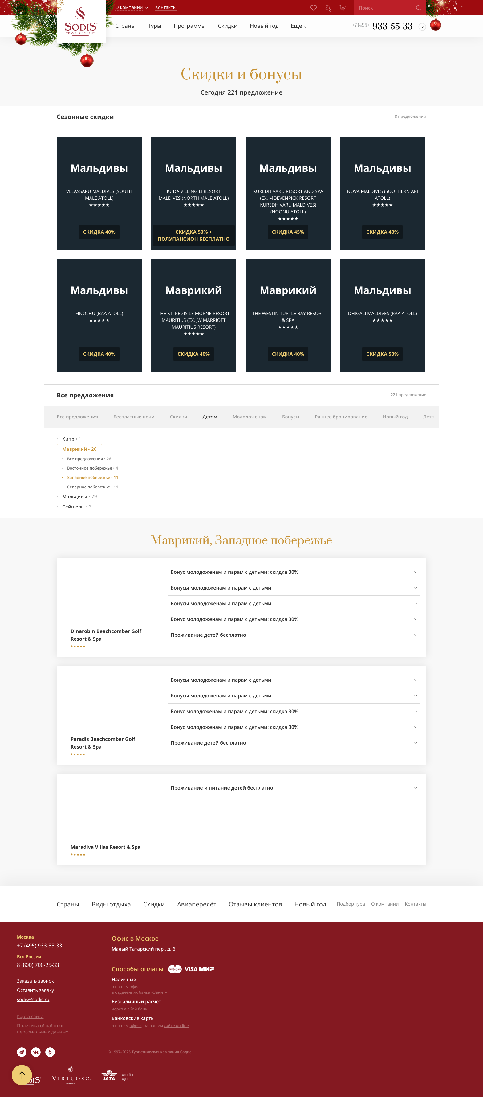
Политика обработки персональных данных (42, 1029)
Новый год (310, 904)
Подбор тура (351, 904)
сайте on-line (176, 1025)
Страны (68, 904)
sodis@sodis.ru (33, 999)
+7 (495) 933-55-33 (39, 945)
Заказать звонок (35, 981)
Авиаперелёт (196, 904)
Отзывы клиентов (255, 904)
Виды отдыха (111, 904)
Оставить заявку (35, 990)
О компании (129, 7)
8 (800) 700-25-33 (38, 964)
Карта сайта (30, 1016)
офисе (136, 1025)
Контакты (415, 904)
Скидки (154, 904)
